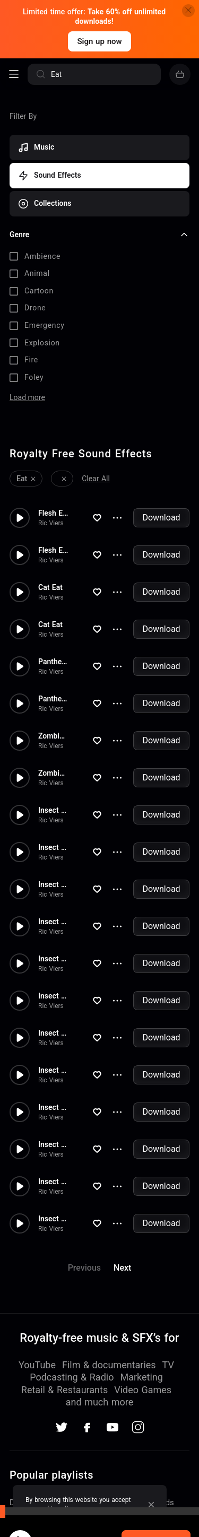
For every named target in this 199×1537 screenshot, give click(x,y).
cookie (46, 1509)
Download (161, 444)
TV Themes (30, 1447)
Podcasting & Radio (72, 1303)
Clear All (96, 405)
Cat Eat (50, 514)
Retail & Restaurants (64, 1316)
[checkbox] (99, 256)
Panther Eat (53, 588)
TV (168, 1291)
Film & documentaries (109, 1291)
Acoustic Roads (146, 1429)
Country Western (147, 1464)
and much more (99, 1328)
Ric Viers (51, 450)
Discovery (135, 1447)
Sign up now (99, 41)
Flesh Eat (53, 440)
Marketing (141, 1303)
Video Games (142, 1316)
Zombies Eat (53, 662)
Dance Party (31, 1429)
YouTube (37, 1291)
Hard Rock (28, 1482)
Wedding (25, 1464)
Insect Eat (53, 737)
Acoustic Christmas (153, 1482)
